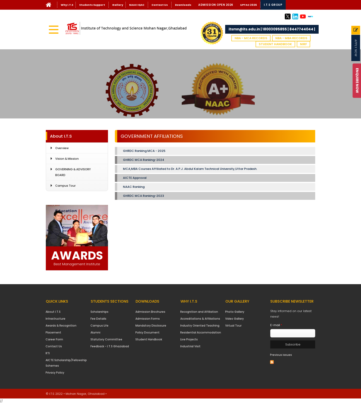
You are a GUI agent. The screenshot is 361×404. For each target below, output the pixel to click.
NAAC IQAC (136, 5)
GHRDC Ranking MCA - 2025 (144, 151)
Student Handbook (275, 44)
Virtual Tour (233, 325)
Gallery (117, 5)
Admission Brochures (150, 312)
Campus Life (99, 325)
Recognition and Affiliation (199, 312)
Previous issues (281, 355)
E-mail (276, 325)
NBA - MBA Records (291, 38)
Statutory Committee (106, 339)
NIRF (303, 44)
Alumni (95, 332)
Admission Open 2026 (215, 5)
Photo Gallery (234, 312)
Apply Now (356, 47)
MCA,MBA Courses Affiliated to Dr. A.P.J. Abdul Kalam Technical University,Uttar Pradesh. (190, 169)
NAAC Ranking (134, 187)
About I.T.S (53, 312)
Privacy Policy (55, 373)
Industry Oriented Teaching (199, 325)
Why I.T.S (67, 5)
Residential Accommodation (200, 332)
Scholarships (99, 312)
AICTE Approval (135, 178)
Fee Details (98, 319)
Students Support (92, 5)
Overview (62, 148)
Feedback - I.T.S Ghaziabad (109, 346)
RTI (48, 353)
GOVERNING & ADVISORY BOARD (73, 172)
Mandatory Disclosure (150, 325)
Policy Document (147, 332)
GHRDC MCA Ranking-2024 (144, 160)
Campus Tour (65, 186)
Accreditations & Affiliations (200, 319)
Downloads (183, 5)
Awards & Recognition (61, 325)
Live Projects (189, 339)
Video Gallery (234, 319)
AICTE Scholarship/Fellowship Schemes (66, 363)
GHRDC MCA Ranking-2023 (143, 196)
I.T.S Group (273, 5)
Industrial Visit (190, 346)
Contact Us (159, 5)
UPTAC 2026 (248, 5)
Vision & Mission (67, 159)
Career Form (54, 339)
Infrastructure (55, 319)
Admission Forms (147, 319)
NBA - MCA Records (251, 38)
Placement (53, 332)
